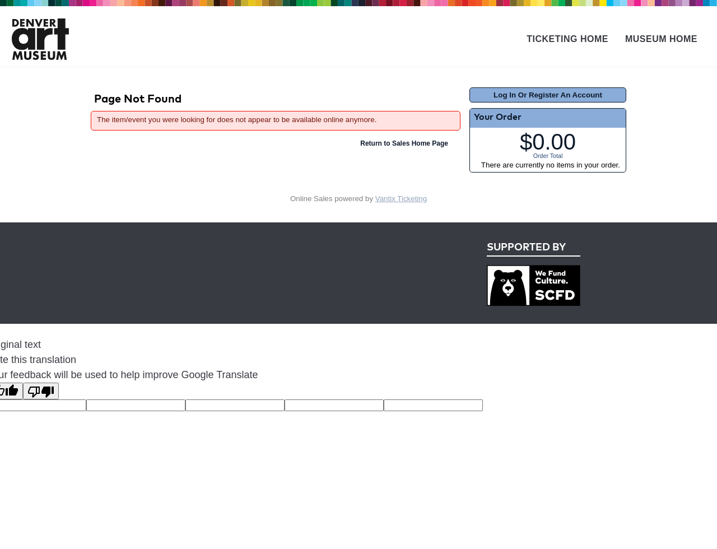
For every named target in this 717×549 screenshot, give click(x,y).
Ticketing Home (567, 39)
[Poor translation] (41, 391)
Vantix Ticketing (401, 198)
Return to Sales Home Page (404, 143)
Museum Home (661, 39)
